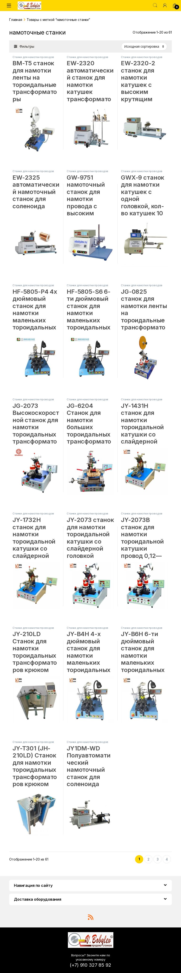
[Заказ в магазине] (144, 46)
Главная (15, 20)
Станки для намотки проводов (33, 57)
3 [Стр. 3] (158, 859)
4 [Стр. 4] (167, 859)
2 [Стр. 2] (148, 859)
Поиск (155, 5)
